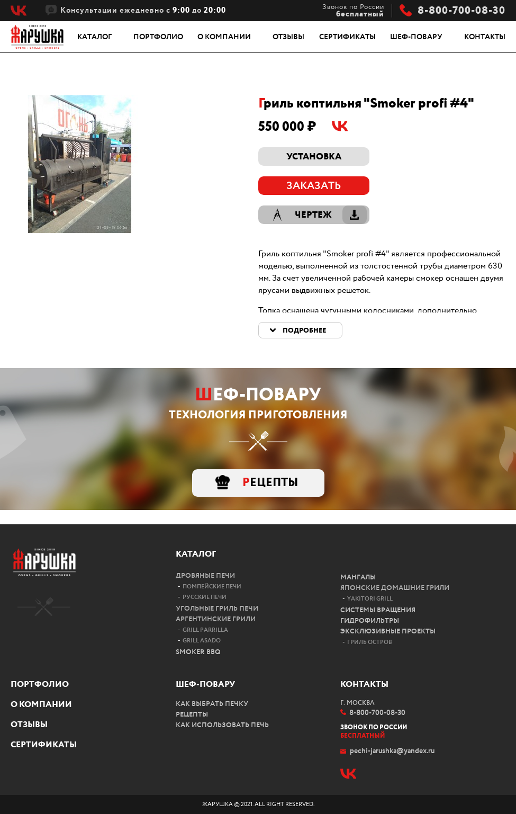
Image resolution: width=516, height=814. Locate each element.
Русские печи (205, 597)
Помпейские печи (212, 587)
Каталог (94, 37)
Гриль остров (369, 642)
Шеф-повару (416, 37)
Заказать (313, 186)
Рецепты (270, 483)
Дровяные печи (205, 576)
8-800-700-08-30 (461, 11)
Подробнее (304, 331)
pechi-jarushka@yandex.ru (392, 751)
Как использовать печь (222, 725)
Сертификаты (347, 37)
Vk (18, 11)
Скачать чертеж (354, 214)
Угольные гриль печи (217, 609)
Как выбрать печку (212, 704)
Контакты (484, 37)
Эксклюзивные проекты (388, 632)
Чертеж (313, 215)
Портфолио (158, 37)
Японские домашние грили (394, 588)
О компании (224, 37)
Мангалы (358, 578)
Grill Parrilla (205, 630)
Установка (313, 157)
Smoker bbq (198, 652)
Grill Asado (202, 641)
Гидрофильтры (369, 621)
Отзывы (288, 37)
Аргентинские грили (216, 619)
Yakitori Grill (370, 599)
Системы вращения (377, 610)
